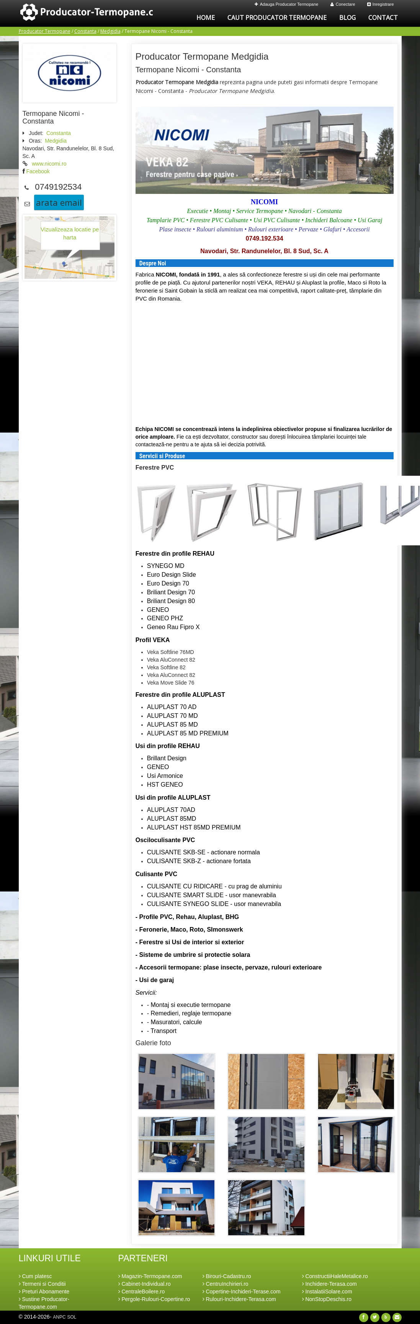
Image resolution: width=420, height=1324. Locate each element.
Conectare (342, 4)
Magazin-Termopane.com (150, 1276)
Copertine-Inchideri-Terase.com (242, 1291)
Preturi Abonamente (44, 1291)
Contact (383, 17)
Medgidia (110, 31)
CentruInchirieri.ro (225, 1284)
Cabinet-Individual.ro (144, 1284)
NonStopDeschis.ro (327, 1299)
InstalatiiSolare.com (327, 1291)
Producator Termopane (44, 31)
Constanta (85, 31)
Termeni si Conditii (42, 1284)
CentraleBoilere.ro (141, 1291)
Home (205, 17)
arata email (59, 202)
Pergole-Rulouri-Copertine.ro (154, 1299)
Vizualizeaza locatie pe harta (70, 233)
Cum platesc (35, 1276)
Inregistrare (380, 4)
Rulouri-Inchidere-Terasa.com (239, 1299)
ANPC (59, 1317)
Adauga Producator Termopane (287, 4)
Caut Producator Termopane (277, 17)
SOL (71, 1317)
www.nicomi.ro (49, 164)
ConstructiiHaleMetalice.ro (335, 1276)
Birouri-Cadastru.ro (227, 1276)
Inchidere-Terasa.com (329, 1284)
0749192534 (58, 187)
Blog (347, 17)
